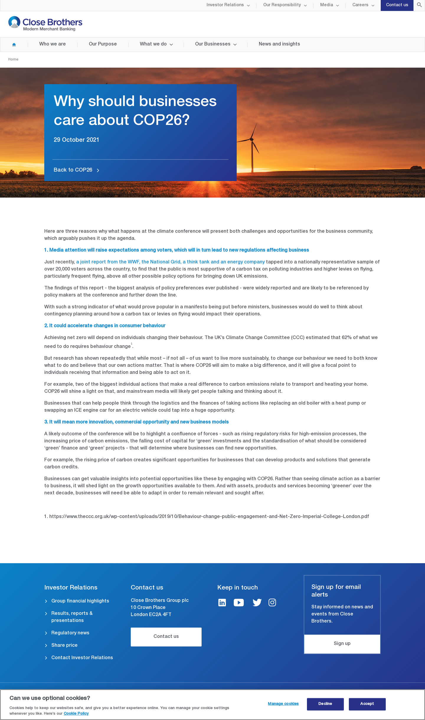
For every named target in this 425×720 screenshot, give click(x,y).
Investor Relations (225, 5)
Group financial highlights (80, 601)
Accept (367, 704)
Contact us (397, 5)
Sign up (342, 644)
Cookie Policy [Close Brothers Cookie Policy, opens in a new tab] (76, 714)
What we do (153, 44)
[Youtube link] (239, 603)
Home (8, 45)
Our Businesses (213, 44)
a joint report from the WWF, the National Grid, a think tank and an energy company (170, 262)
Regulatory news (70, 633)
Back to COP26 (73, 170)
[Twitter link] (257, 603)
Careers (360, 5)
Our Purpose (103, 44)
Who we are (52, 44)
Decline (325, 704)
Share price (64, 646)
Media (326, 5)
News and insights (279, 44)
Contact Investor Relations (82, 658)
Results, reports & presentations (72, 617)
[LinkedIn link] (222, 603)
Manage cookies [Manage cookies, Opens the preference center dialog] (283, 704)
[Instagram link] (272, 603)
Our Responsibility (282, 5)
